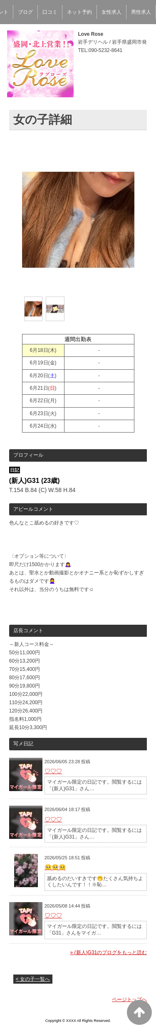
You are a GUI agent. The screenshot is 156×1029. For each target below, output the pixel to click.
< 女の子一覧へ (33, 979)
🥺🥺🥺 (55, 867)
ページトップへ (129, 999)
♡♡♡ (53, 771)
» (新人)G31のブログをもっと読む (108, 952)
